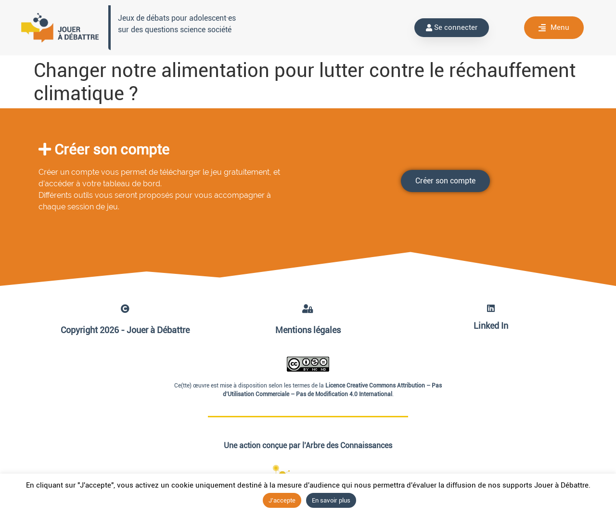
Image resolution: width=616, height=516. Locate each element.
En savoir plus (331, 500)
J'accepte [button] (282, 500)
